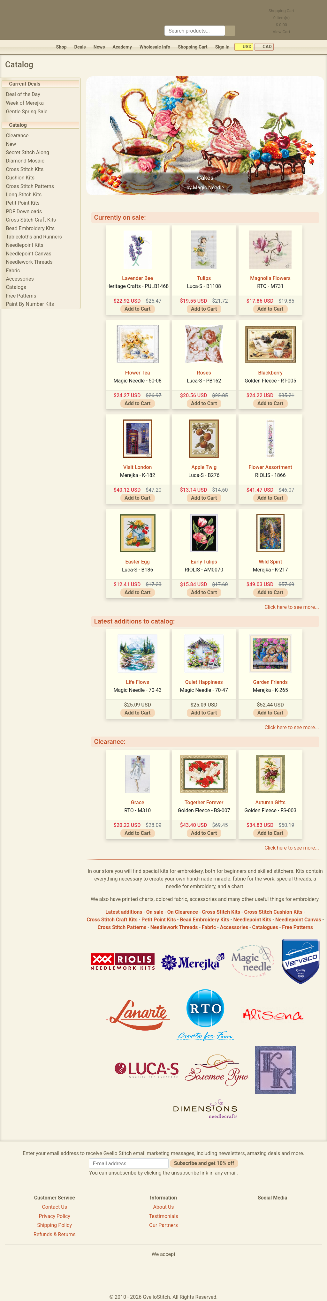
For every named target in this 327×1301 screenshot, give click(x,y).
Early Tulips (205, 560)
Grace (138, 801)
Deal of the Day (25, 94)
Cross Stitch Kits (27, 169)
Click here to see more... (291, 606)
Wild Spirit (271, 560)
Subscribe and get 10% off (204, 1162)
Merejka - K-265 (271, 689)
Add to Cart (138, 308)
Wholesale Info (155, 47)
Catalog (20, 125)
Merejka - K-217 (271, 568)
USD (243, 47)
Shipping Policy (54, 1224)
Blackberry (271, 371)
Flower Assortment (271, 466)
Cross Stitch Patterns (32, 186)
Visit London (138, 466)
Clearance (19, 135)
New (13, 144)
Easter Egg (138, 560)
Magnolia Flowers (271, 277)
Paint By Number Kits (32, 304)
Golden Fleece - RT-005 (271, 379)
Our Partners (163, 1224)
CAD (264, 47)
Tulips (205, 277)
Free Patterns (23, 296)
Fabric (15, 271)
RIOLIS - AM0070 (205, 568)
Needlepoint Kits (26, 245)
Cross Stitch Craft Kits (33, 220)
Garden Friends (271, 681)
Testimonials (163, 1215)
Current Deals (26, 84)
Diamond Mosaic (27, 161)
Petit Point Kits (25, 203)
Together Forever (205, 801)
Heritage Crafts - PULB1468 (138, 285)
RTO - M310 (138, 809)
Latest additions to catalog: (136, 620)
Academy (122, 47)
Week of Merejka (27, 103)
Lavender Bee (138, 277)
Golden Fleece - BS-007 (205, 809)
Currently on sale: (122, 216)
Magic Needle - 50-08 (139, 379)
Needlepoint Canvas (30, 254)
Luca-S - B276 (204, 474)
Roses (205, 371)
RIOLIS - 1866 (271, 474)
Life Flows (138, 681)
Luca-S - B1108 (205, 285)
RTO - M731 (271, 285)
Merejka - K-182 (138, 474)
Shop (61, 47)
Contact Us (54, 1206)
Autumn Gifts (271, 801)
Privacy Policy (54, 1215)
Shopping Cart (193, 47)
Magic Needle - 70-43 (139, 689)
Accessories (22, 279)
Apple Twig (204, 466)
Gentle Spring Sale (28, 112)
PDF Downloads (26, 211)
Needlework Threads (31, 262)
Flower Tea (138, 371)
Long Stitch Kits (26, 195)
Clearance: (111, 741)
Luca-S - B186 (138, 568)
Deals (80, 47)
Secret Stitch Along (29, 152)
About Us (163, 1206)
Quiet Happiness (205, 681)
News (99, 47)
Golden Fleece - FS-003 (272, 809)
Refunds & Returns (55, 1233)
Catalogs (18, 287)
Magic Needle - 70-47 (205, 689)
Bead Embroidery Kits (32, 228)
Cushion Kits (22, 178)
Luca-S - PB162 (205, 379)
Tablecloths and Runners (36, 237)
